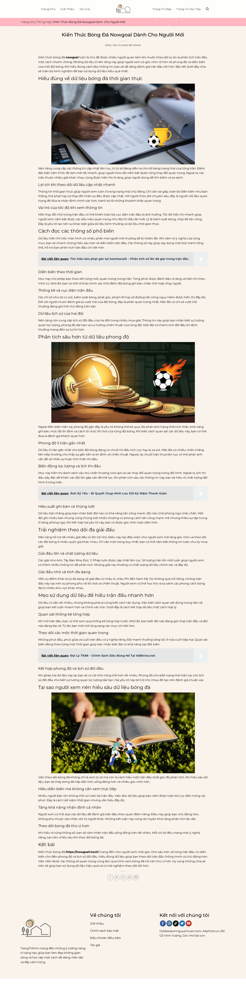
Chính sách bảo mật (14, 981)
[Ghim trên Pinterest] (130, 877)
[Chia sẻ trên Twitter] (117, 877)
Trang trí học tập (188, 9)
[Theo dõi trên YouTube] (189, 923)
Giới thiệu (67, 9)
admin (137, 45)
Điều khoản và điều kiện (48, 981)
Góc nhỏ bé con (193, 935)
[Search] (207, 9)
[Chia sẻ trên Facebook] (110, 877)
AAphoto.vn (211, 931)
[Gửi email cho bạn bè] (123, 877)
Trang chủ (48, 9)
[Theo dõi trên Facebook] (163, 923)
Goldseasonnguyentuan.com (180, 931)
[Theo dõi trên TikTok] (176, 923)
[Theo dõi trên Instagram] (169, 923)
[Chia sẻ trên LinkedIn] (136, 877)
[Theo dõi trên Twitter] (182, 923)
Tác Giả (84, 9)
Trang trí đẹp (162, 9)
